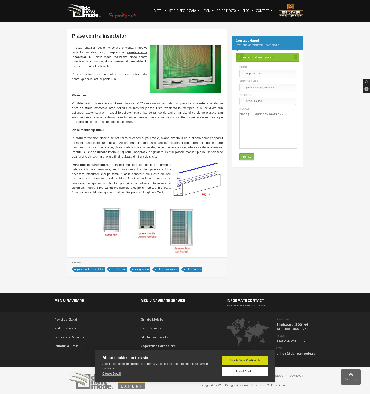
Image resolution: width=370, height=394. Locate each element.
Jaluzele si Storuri (69, 337)
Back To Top (351, 376)
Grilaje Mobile (152, 319)
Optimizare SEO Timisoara (269, 385)
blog (279, 375)
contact (296, 375)
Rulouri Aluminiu (68, 346)
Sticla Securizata (154, 337)
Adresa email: (249, 81)
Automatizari (65, 328)
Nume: (243, 67)
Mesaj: (244, 108)
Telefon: (245, 95)
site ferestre (119, 269)
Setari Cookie (244, 371)
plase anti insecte (168, 269)
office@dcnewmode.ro (296, 353)
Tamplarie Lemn (154, 328)
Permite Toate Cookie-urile (244, 360)
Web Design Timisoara (233, 385)
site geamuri (142, 269)
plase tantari (194, 269)
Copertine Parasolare (158, 346)
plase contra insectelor (90, 269)
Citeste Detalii (111, 373)
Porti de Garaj (66, 319)
